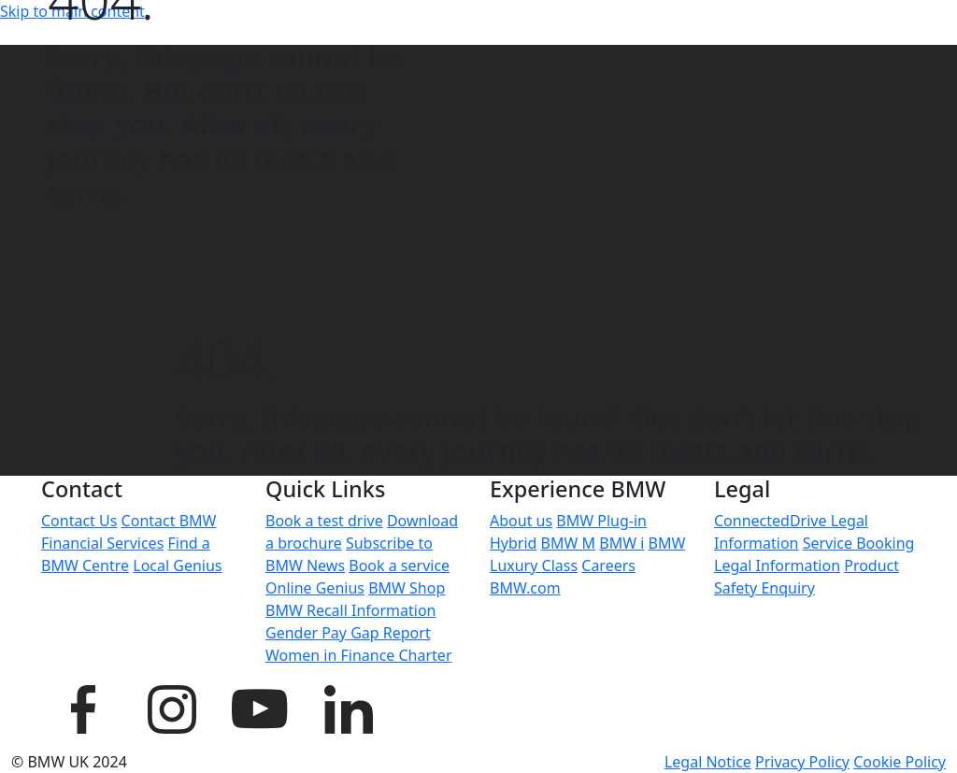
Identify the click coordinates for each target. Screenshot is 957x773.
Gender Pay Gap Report (348, 633)
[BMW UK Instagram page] (171, 706)
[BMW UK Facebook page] (83, 706)
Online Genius (314, 588)
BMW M (568, 543)
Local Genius (177, 565)
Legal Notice (707, 762)
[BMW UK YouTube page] (259, 706)
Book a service (399, 565)
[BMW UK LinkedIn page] (348, 706)
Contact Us (79, 520)
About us (521, 520)
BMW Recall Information (350, 610)
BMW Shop (406, 588)
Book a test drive (324, 520)
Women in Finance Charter (358, 655)
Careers (608, 565)
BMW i (621, 543)
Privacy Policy (802, 762)
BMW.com (525, 588)
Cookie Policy (899, 762)
